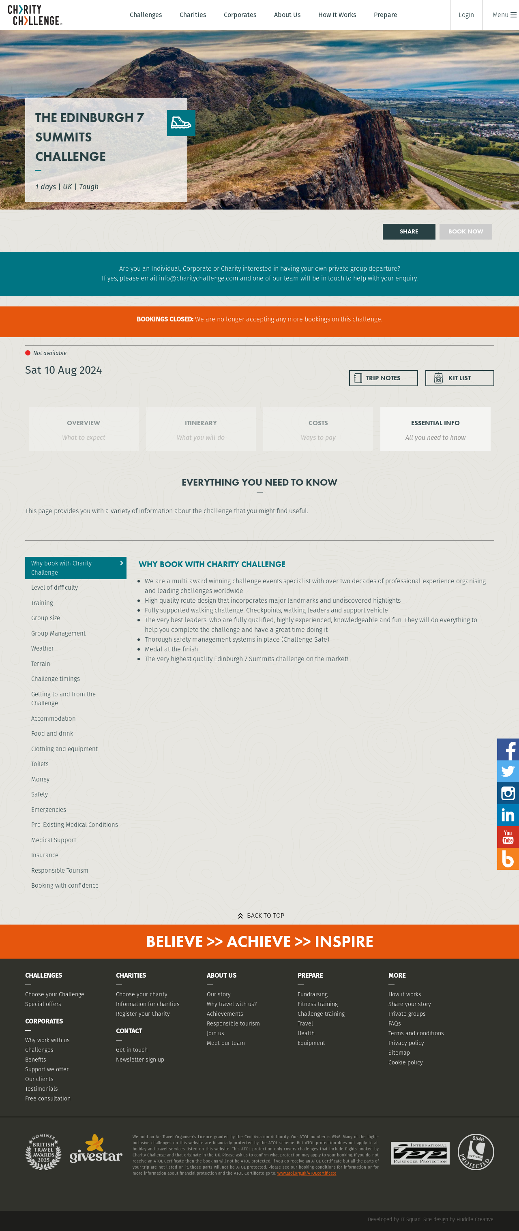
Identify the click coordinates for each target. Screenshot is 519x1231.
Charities (193, 14)
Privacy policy (406, 1043)
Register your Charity (143, 1014)
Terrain (40, 663)
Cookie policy (405, 1062)
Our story (219, 994)
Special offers (43, 1004)
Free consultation (48, 1098)
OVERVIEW (83, 423)
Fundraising (313, 994)
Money (40, 779)
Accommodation (53, 718)
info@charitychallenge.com (198, 278)
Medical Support (53, 840)
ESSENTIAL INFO (435, 423)
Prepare (385, 14)
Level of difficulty (54, 587)
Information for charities (148, 1004)
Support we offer (47, 1069)
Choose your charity (141, 994)
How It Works (337, 14)
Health (306, 1033)
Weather (42, 648)
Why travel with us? (232, 1004)
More (396, 975)
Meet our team (226, 1043)
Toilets (40, 764)
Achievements (225, 1014)
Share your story (409, 1004)
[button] (500, 14)
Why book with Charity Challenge (61, 568)
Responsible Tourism (59, 870)
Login (466, 15)
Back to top (265, 915)
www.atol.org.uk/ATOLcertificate (307, 1173)
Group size (45, 618)
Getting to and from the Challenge (63, 699)
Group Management (58, 633)
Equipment (311, 1043)
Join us (215, 1033)
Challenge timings (55, 678)
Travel (305, 1023)
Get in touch (132, 1050)
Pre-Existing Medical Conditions (74, 824)
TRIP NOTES (383, 378)
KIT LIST (459, 378)
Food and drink (52, 733)
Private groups (407, 1014)
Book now (465, 231)
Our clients (39, 1079)
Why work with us (47, 1040)
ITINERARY (201, 423)
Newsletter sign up (140, 1059)
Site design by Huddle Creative (458, 1219)
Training (42, 603)
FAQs (394, 1023)
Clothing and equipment (64, 749)
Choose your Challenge (54, 994)
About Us (287, 14)
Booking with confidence (65, 885)
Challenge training (321, 1014)
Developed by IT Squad (394, 1219)
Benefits (35, 1059)
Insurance (44, 855)
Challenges (146, 14)
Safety (39, 794)
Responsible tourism (233, 1023)
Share (409, 231)
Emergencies (48, 809)
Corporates (240, 14)
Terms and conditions (416, 1033)
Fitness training (318, 1004)
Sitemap (399, 1053)
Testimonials (41, 1089)
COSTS (318, 423)
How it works (404, 994)
